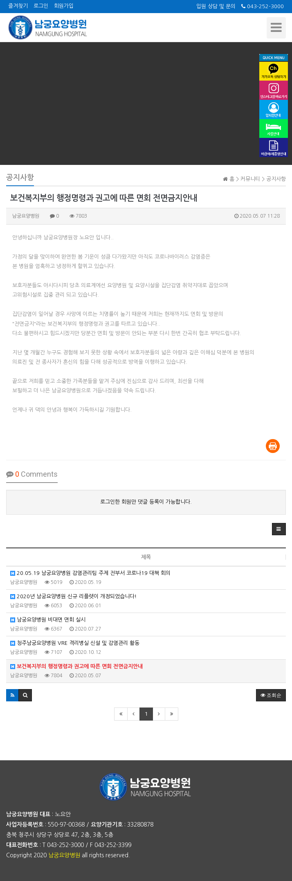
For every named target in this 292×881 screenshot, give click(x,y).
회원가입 (64, 6)
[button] (279, 529)
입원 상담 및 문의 (216, 6)
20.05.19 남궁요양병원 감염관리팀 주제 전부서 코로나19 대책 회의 (90, 573)
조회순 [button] (271, 695)
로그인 (41, 6)
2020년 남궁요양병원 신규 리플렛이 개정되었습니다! (73, 596)
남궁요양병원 (64, 855)
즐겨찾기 (18, 6)
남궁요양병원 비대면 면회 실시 (47, 619)
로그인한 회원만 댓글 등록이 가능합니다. (146, 502)
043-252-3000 (262, 6)
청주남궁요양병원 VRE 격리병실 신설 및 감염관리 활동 (74, 643)
